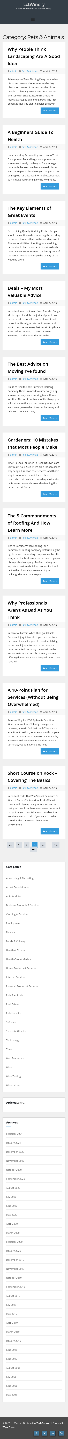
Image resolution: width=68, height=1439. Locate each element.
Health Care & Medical (19, 959)
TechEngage (42, 1423)
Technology (12, 1040)
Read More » (50, 110)
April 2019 (12, 1322)
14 (55, 845)
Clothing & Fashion (17, 914)
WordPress (8, 1426)
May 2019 (11, 1313)
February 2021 (14, 1133)
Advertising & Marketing (20, 878)
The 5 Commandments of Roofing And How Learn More (32, 523)
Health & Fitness (15, 950)
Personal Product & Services (22, 986)
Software (11, 1022)
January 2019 (13, 1340)
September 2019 (15, 1286)
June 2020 (11, 1205)
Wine (9, 1067)
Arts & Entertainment (18, 887)
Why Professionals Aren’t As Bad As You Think (30, 610)
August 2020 (13, 1187)
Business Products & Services (22, 905)
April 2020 (12, 1223)
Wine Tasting (13, 1076)
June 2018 (11, 1349)
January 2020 (13, 1250)
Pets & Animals (30, 71)
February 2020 (14, 1241)
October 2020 (14, 1169)
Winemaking (13, 1085)
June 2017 (11, 1358)
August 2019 (13, 1295)
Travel (9, 1049)
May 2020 (11, 1214)
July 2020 (11, 1196)
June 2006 (11, 1385)
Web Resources (15, 1058)
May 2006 (11, 1394)
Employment (13, 923)
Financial (11, 932)
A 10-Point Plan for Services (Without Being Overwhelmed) (33, 697)
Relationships (13, 1013)
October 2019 (14, 1277)
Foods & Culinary (16, 941)
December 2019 (15, 1259)
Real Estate (12, 1004)
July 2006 (11, 1376)
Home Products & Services (21, 968)
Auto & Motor (14, 896)
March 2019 (13, 1331)
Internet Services (15, 977)
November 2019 (15, 1268)
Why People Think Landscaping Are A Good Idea (34, 56)
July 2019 (11, 1304)
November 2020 (15, 1160)
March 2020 (13, 1232)
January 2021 (13, 1142)
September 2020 (15, 1178)
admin (14, 71)
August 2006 (13, 1367)
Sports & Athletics (16, 1031)
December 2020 (15, 1151)
